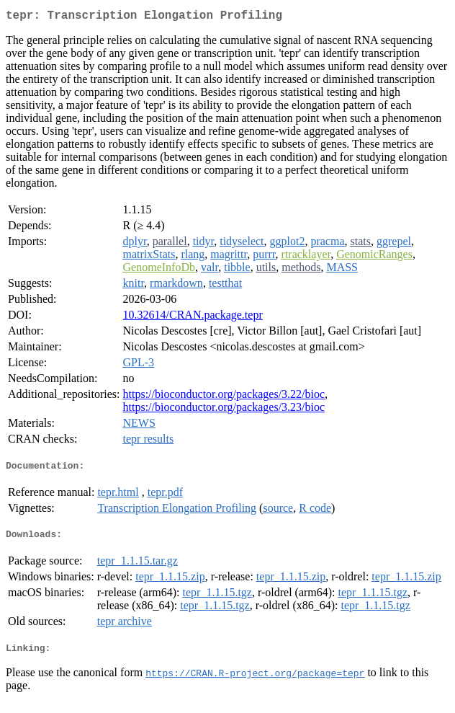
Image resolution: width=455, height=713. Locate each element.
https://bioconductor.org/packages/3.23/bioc (224, 410)
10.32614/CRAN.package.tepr (193, 317)
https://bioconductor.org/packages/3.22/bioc (224, 397)
